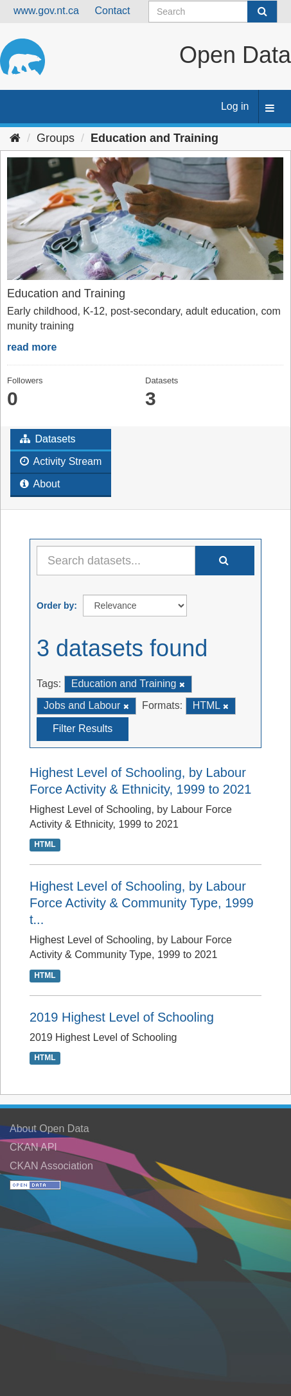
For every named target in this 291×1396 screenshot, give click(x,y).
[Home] (15, 138)
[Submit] (262, 11)
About (40, 483)
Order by (55, 605)
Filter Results (82, 728)
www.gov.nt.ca (46, 10)
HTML (44, 845)
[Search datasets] (213, 11)
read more (32, 347)
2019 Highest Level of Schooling (122, 1017)
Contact (112, 10)
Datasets (48, 438)
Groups (56, 138)
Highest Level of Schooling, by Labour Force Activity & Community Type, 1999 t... (142, 903)
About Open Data (49, 1128)
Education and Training (154, 138)
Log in (235, 106)
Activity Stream (60, 461)
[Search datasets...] (116, 560)
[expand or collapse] (269, 109)
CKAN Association (51, 1165)
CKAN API (33, 1147)
